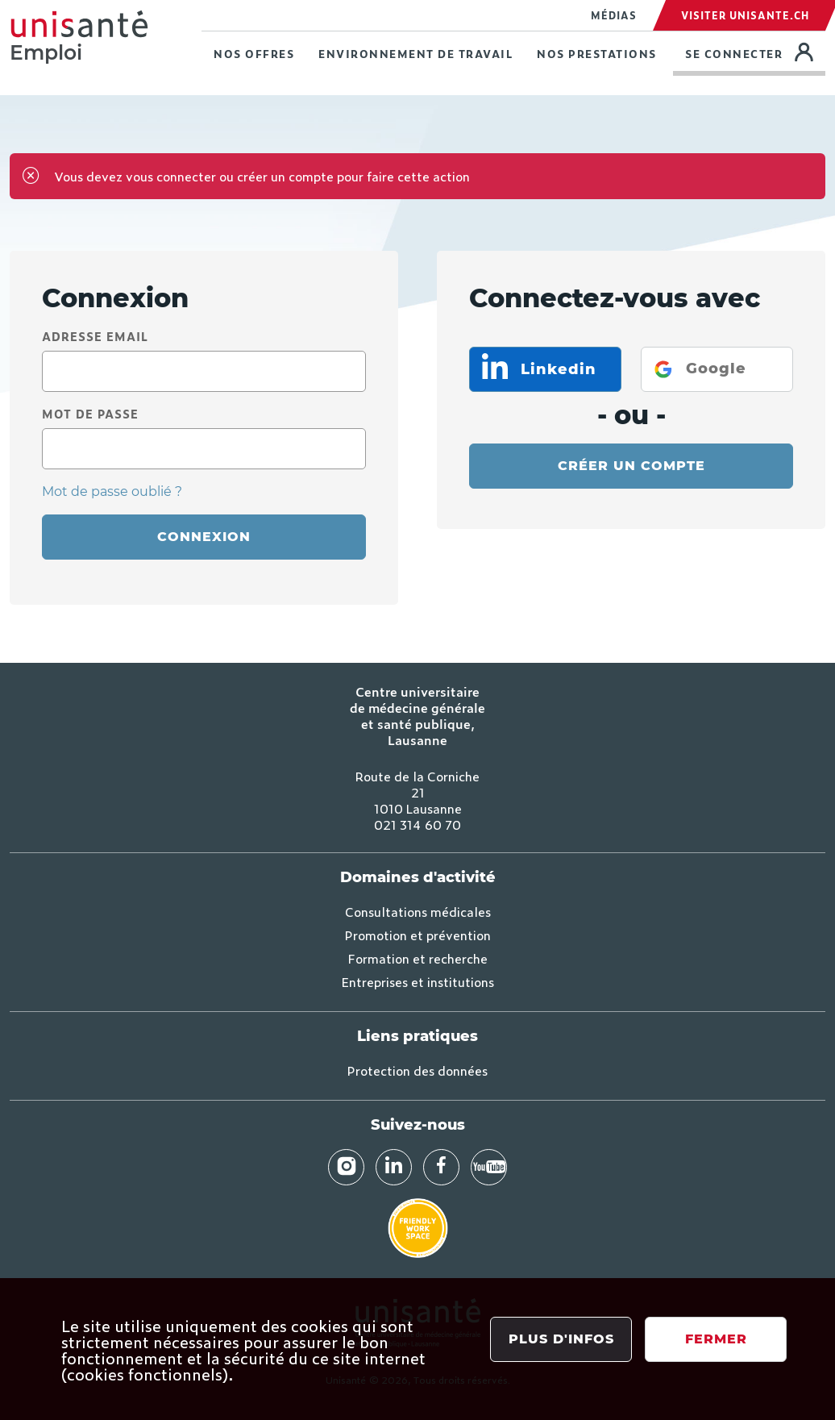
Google (716, 368)
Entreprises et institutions (418, 981)
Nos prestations (597, 53)
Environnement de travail (415, 53)
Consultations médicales (418, 911)
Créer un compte (631, 465)
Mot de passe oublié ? (112, 491)
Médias (614, 15)
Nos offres (254, 53)
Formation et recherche (418, 958)
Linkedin (556, 369)
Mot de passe (90, 413)
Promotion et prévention (418, 934)
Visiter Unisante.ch (745, 15)
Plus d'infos (561, 1339)
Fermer (716, 1339)
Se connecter (755, 52)
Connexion (204, 536)
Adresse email (95, 335)
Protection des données (417, 1070)
